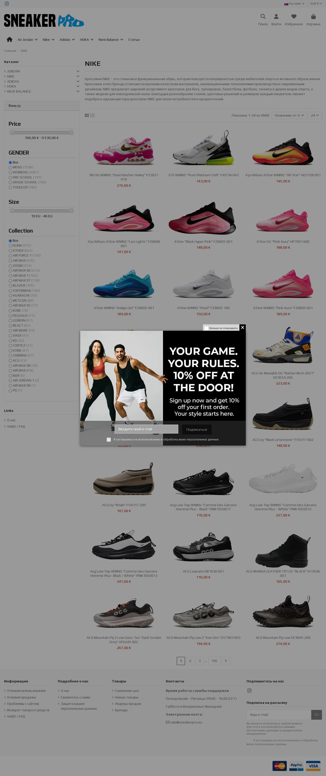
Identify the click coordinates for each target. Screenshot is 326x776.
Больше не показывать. (224, 328)
